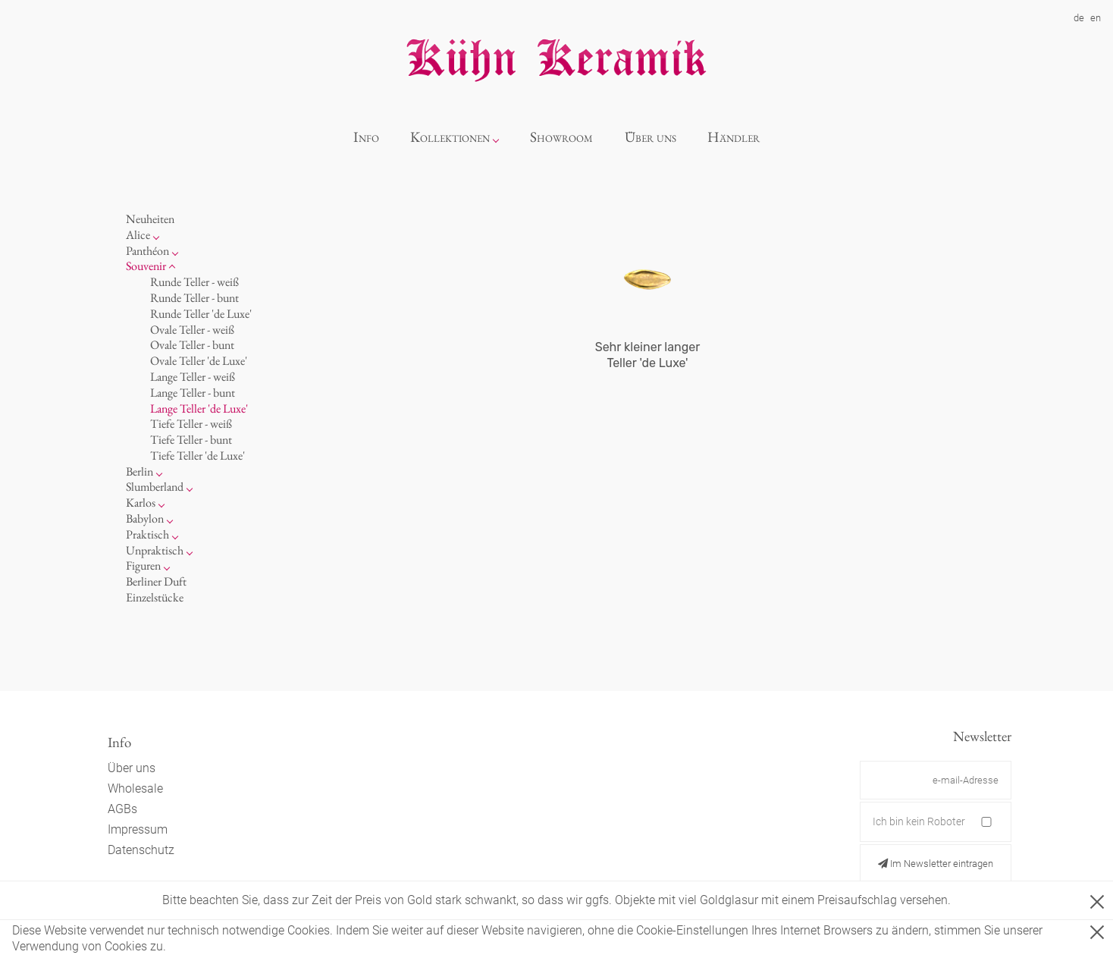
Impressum (138, 829)
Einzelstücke (154, 597)
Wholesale (135, 788)
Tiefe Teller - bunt (191, 440)
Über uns (650, 136)
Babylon (145, 518)
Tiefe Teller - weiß (191, 424)
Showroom (561, 136)
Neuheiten (150, 219)
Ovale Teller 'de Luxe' (198, 361)
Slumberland (154, 487)
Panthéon (147, 251)
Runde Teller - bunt (194, 298)
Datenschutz (141, 850)
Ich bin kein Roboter (919, 821)
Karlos (140, 502)
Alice (138, 235)
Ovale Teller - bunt (192, 345)
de (1079, 18)
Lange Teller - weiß (192, 377)
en (1095, 18)
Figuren (143, 565)
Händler (733, 136)
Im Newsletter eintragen (935, 863)
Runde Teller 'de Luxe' (201, 314)
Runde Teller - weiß (194, 282)
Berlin (139, 471)
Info (366, 136)
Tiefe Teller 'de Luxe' (197, 455)
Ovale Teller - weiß (192, 330)
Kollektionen (450, 136)
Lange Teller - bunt (192, 392)
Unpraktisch (154, 550)
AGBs (122, 809)
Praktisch (147, 534)
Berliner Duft (156, 581)
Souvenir (146, 266)
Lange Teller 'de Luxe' (199, 408)
